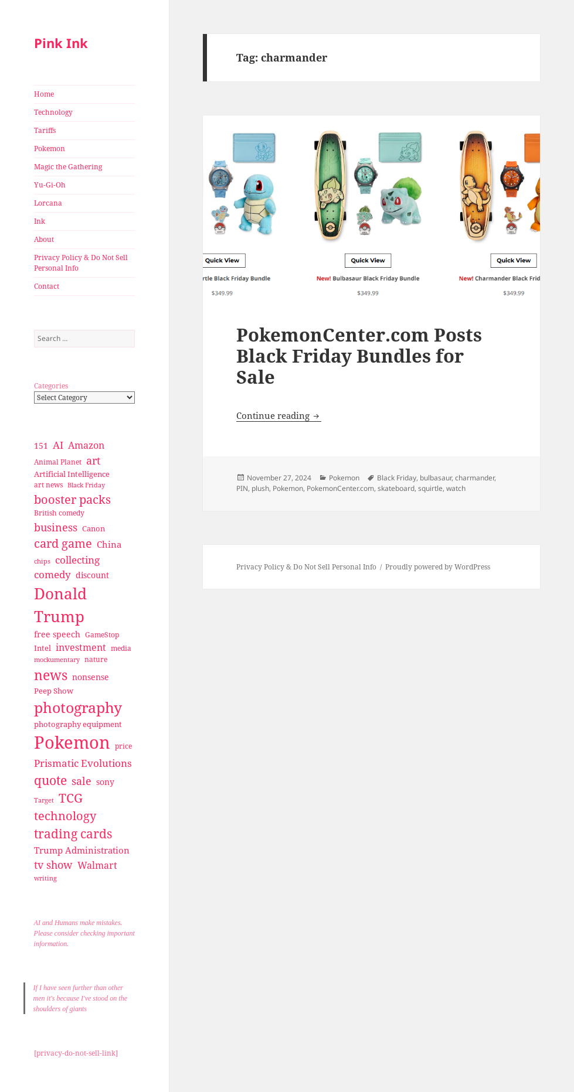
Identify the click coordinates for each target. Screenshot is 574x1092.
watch (456, 488)
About (44, 239)
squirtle (430, 488)
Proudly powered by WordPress (437, 567)
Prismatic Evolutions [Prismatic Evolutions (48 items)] (83, 763)
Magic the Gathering (68, 167)
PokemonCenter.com (340, 488)
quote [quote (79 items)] (50, 780)
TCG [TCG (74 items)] (71, 798)
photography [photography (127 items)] (78, 707)
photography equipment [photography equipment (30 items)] (78, 724)
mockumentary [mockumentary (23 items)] (57, 660)
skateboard (396, 488)
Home (44, 94)
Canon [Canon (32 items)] (93, 528)
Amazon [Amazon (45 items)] (86, 445)
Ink (39, 221)
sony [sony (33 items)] (105, 781)
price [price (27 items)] (123, 746)
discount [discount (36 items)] (92, 575)
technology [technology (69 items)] (65, 816)
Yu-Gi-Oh (50, 185)
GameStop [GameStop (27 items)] (102, 635)
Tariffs (45, 130)
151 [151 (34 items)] (41, 445)
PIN (242, 488)
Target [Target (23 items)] (44, 800)
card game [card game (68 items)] (63, 543)
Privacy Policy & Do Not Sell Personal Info (81, 262)
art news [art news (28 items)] (48, 485)
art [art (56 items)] (93, 460)
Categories (51, 386)
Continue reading (278, 415)
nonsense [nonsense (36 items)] (90, 676)
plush (260, 488)
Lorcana (48, 203)
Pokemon (49, 148)
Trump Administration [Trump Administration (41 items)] (82, 850)
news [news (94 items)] (50, 675)
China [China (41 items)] (109, 544)
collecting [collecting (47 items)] (77, 560)
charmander (474, 478)
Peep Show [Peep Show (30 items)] (53, 690)
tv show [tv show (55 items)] (53, 865)
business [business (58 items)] (55, 527)
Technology (53, 112)
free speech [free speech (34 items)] (57, 634)
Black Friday (396, 478)
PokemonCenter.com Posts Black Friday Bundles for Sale (359, 355)
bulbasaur (435, 478)
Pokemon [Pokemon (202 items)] (72, 742)
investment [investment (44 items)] (81, 647)
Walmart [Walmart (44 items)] (97, 865)
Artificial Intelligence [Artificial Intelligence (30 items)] (72, 474)
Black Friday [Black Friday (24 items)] (86, 484)
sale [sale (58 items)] (81, 780)
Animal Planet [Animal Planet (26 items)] (57, 462)
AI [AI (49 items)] (58, 445)
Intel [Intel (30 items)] (42, 648)
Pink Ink (61, 43)
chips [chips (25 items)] (42, 561)
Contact (46, 286)
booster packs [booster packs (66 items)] (72, 499)
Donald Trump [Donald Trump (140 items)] (60, 605)
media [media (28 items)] (121, 648)
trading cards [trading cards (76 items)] (73, 833)
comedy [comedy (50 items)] (52, 574)
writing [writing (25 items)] (45, 877)
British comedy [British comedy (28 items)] (59, 513)
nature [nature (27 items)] (95, 659)
